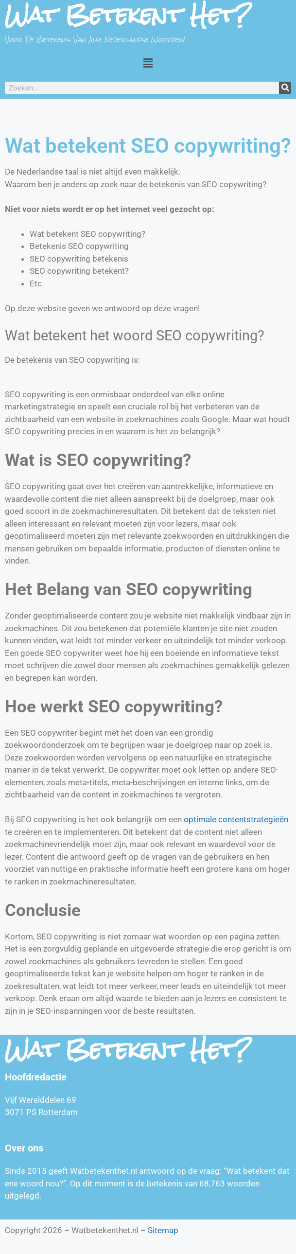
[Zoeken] (285, 88)
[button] (147, 62)
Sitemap (163, 1230)
